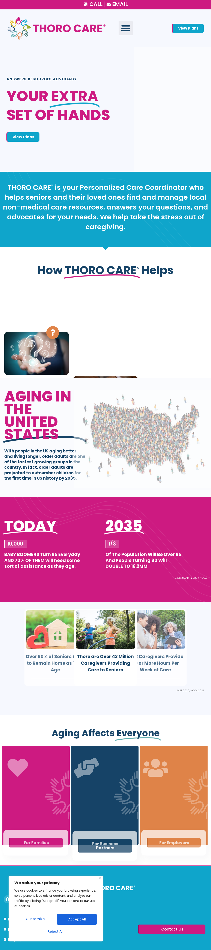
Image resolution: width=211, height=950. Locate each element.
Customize (35, 920)
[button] (126, 28)
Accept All (56, 931)
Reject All (76, 920)
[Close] (100, 881)
